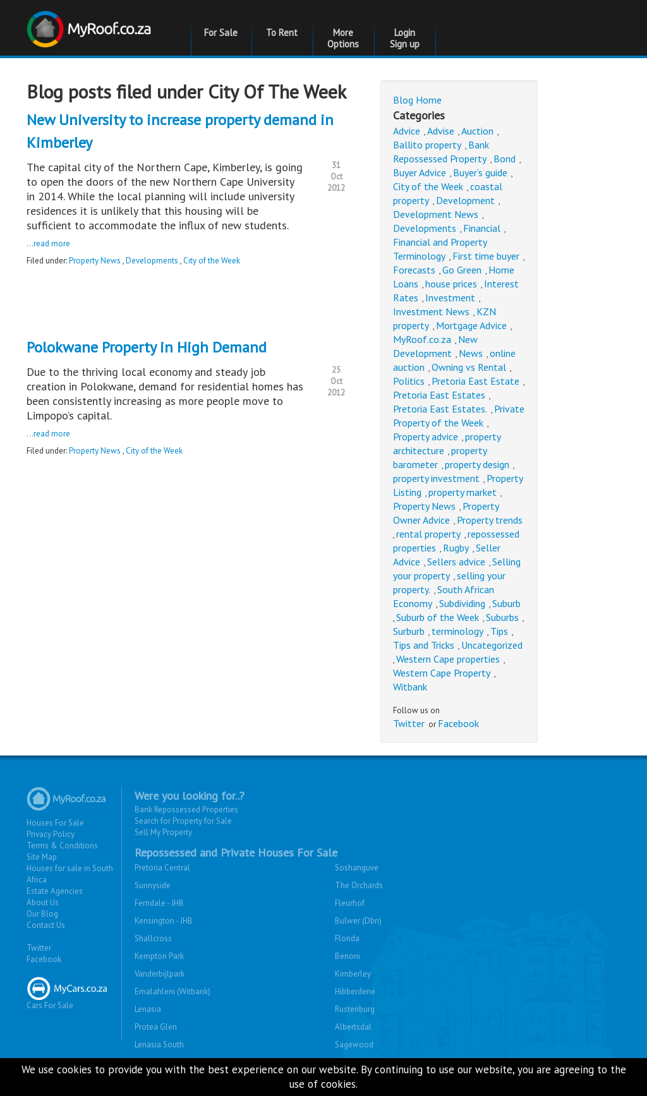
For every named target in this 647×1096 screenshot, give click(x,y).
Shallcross (153, 938)
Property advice (425, 436)
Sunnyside (153, 885)
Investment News (431, 311)
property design (477, 464)
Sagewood (354, 1044)
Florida (347, 938)
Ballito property (427, 144)
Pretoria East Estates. (440, 408)
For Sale (221, 33)
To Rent (282, 33)
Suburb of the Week (437, 617)
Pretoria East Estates (439, 394)
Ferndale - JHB (159, 903)
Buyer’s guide (480, 172)
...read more (48, 243)
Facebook (458, 723)
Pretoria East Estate (475, 381)
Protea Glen (156, 1026)
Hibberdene (355, 991)
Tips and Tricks (423, 645)
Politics (409, 381)
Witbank (410, 686)
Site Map (42, 857)
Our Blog (42, 913)
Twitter (409, 723)
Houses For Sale (55, 822)
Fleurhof (350, 903)
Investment (450, 297)
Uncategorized (492, 645)
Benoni (347, 956)
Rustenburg (355, 1009)
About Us (43, 902)
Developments (152, 260)
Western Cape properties (448, 659)
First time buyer (485, 256)
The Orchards (359, 885)
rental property (428, 533)
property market (462, 492)
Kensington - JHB (164, 920)
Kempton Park (159, 956)
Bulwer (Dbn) (358, 920)
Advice (406, 130)
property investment (436, 478)
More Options (343, 38)
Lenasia (148, 1009)
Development (465, 200)
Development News (435, 214)
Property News (95, 260)
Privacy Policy (51, 834)
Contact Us (46, 925)
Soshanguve (356, 867)
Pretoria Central (162, 867)
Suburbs (502, 617)
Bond (504, 158)
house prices (451, 283)
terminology (457, 631)
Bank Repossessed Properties (186, 809)
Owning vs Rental (469, 367)
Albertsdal (353, 1026)
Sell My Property (163, 832)
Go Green (461, 269)
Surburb (409, 631)
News (471, 353)
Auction (477, 130)
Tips (499, 631)
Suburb (506, 603)
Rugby (456, 547)
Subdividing (462, 603)
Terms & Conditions (62, 845)
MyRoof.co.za (422, 339)
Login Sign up (405, 38)
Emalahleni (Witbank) (172, 991)
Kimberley (353, 973)
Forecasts (414, 269)
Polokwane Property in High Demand (147, 347)
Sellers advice (456, 561)
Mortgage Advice (471, 325)
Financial (481, 228)
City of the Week (211, 260)
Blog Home (417, 99)
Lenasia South (159, 1044)
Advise (440, 130)
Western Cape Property (441, 672)
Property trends (490, 520)
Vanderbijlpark (159, 973)
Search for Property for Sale (183, 821)
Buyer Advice (419, 172)
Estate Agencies (55, 891)
